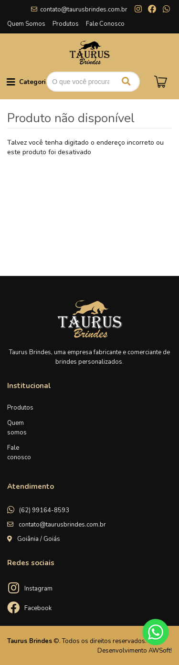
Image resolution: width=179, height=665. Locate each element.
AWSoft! (160, 650)
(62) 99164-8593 (44, 510)
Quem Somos (26, 24)
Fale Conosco (105, 24)
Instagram (38, 588)
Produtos (66, 24)
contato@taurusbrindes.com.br (83, 9)
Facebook (38, 608)
